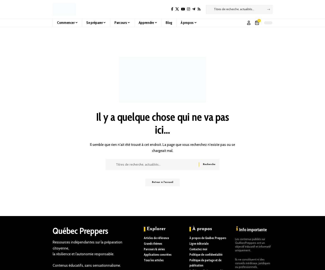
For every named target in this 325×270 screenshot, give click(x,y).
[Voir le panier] (257, 22)
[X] (177, 9)
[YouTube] (183, 9)
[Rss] (199, 9)
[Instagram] (188, 9)
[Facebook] (172, 9)
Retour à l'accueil (162, 184)
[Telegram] (193, 9)
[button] (249, 23)
